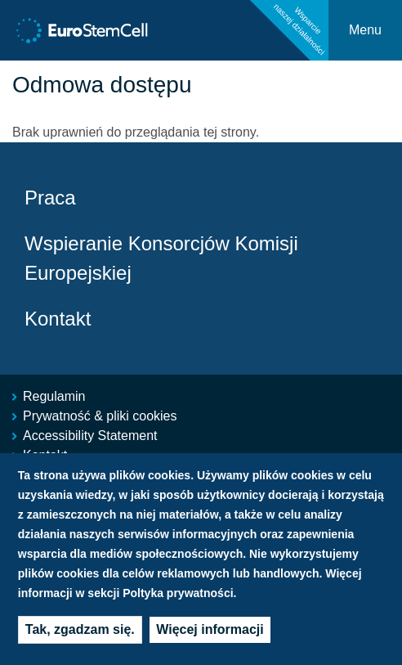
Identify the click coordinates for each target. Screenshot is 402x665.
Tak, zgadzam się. (80, 632)
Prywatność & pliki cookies (100, 416)
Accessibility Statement (90, 436)
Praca (50, 197)
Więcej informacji (209, 632)
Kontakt (58, 319)
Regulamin (54, 396)
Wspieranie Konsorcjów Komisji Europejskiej (161, 258)
